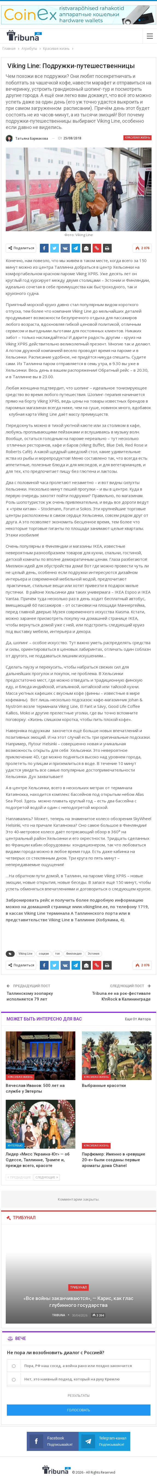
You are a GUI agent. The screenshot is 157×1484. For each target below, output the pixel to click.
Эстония (93, 953)
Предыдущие (19, 1177)
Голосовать (78, 1409)
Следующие (46, 1177)
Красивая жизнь (137, 137)
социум (44, 953)
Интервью (15, 1145)
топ (57, 953)
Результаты (79, 1395)
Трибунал (78, 1287)
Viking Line (25, 953)
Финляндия (74, 953)
